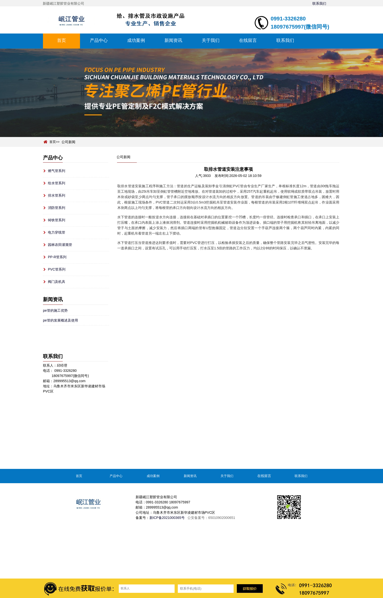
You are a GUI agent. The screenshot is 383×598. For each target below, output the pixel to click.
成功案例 (136, 40)
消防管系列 (56, 208)
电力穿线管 (56, 232)
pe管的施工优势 (55, 310)
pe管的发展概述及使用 (60, 320)
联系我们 (319, 3)
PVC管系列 (56, 269)
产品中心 (99, 40)
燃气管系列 (56, 171)
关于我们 (211, 40)
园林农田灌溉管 (60, 245)
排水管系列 (56, 195)
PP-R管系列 (57, 257)
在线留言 (248, 40)
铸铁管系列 (56, 220)
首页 (61, 40)
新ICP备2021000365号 (167, 518)
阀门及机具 (56, 282)
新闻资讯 (173, 40)
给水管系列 (56, 183)
